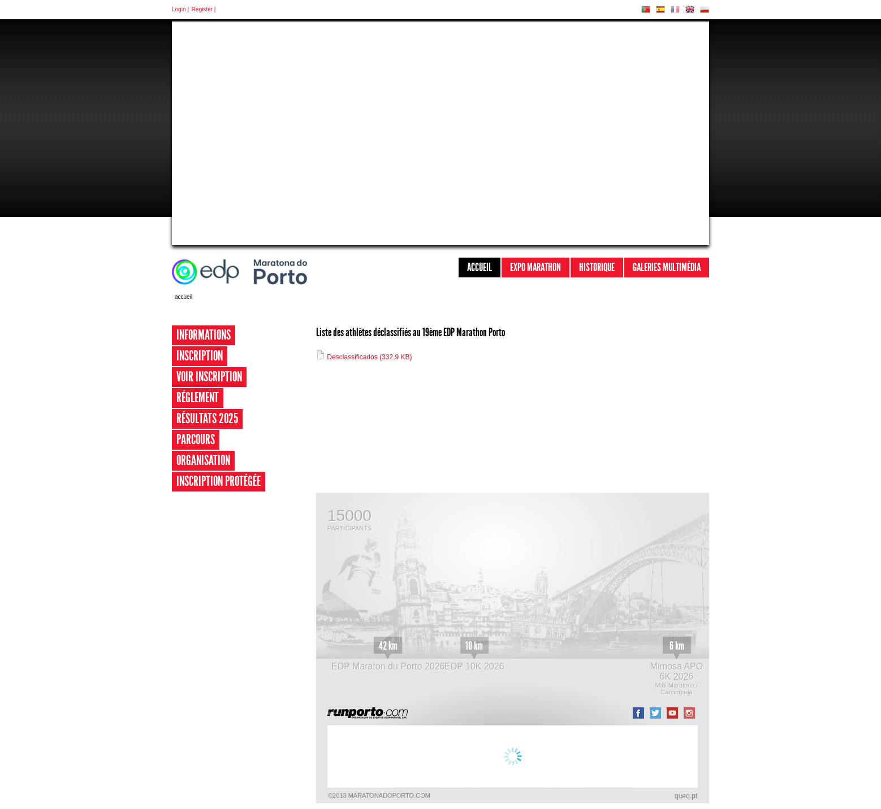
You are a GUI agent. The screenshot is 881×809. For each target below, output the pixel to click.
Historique (597, 267)
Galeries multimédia (667, 267)
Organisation (203, 460)
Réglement (197, 398)
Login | (180, 9)
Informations (203, 335)
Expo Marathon (535, 267)
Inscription (199, 356)
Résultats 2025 (207, 419)
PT (645, 9)
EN (689, 9)
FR (675, 9)
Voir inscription (209, 377)
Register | (204, 9)
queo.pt (686, 796)
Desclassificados (364, 357)
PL (704, 9)
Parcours (195, 439)
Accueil (479, 267)
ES (660, 9)
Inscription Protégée (218, 481)
